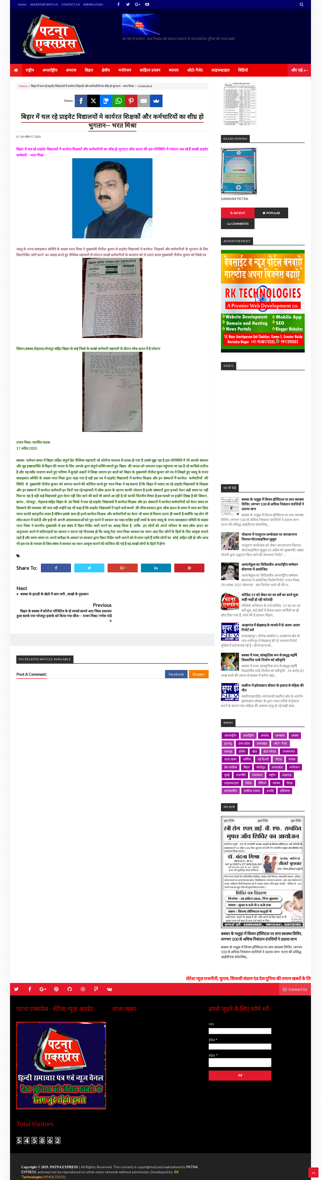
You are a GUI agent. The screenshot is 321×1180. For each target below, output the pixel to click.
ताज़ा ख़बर (230, 748)
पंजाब (291, 748)
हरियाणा (285, 780)
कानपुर (228, 741)
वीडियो (262, 772)
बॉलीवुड (260, 756)
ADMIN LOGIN (93, 4)
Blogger (199, 657)
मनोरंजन (294, 756)
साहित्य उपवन (252, 780)
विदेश (248, 772)
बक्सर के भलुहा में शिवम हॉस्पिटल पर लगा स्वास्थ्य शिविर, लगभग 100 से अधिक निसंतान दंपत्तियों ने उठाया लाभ (273, 493)
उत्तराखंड (262, 733)
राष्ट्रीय (272, 764)
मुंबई (226, 764)
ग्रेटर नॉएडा (270, 741)
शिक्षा (290, 772)
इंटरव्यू (228, 733)
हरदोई (270, 780)
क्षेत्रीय (242, 741)
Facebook (176, 657)
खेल (254, 741)
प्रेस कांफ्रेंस (230, 756)
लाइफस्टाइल (231, 772)
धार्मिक (247, 748)
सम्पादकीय (230, 780)
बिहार (247, 756)
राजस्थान (257, 764)
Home (22, 4)
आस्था (294, 725)
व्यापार (276, 772)
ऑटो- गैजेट (280, 733)
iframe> (263, 414)
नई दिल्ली (263, 748)
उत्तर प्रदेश (244, 733)
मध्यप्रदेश (277, 756)
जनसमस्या (288, 741)
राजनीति (241, 764)
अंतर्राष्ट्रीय (248, 725)
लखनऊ (286, 764)
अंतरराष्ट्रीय (230, 725)
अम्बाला (280, 725)
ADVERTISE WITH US (44, 4)
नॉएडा (278, 748)
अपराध (265, 725)
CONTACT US (70, 4)
